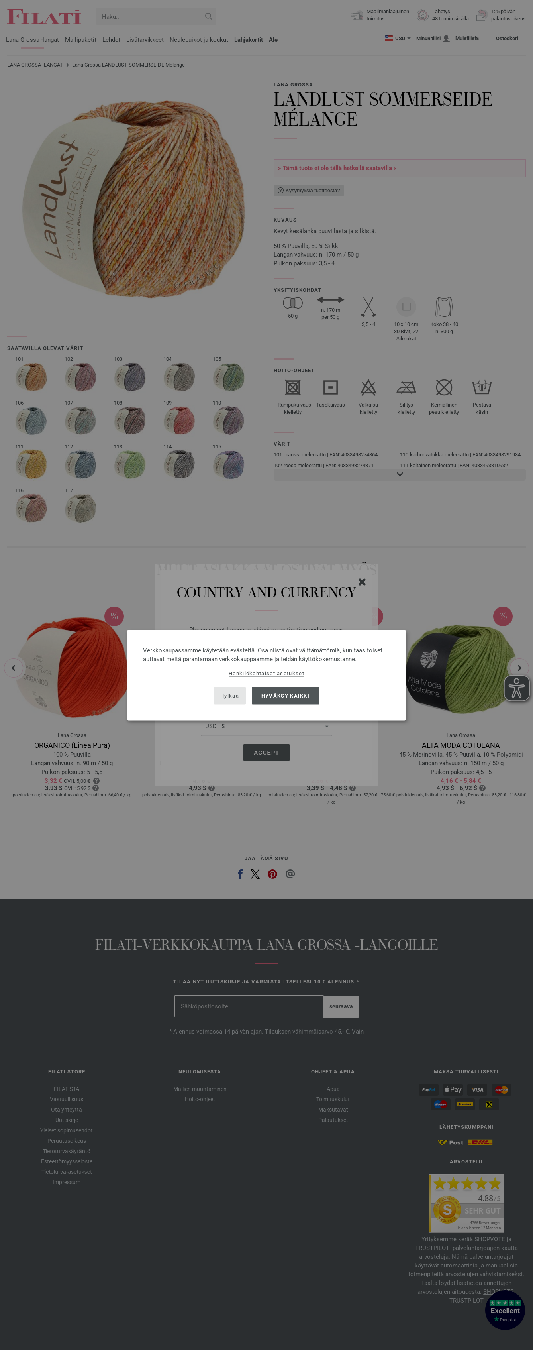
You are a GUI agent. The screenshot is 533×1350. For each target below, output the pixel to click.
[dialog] (266, 675)
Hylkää (229, 696)
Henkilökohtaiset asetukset (266, 673)
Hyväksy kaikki (285, 696)
